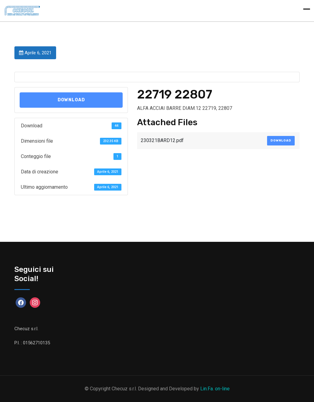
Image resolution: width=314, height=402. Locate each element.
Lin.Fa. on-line (215, 389)
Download (71, 99)
